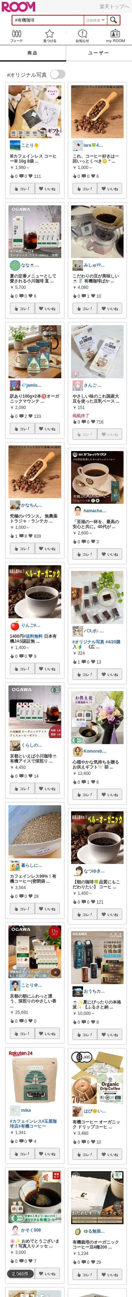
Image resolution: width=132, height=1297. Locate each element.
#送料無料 (33, 636)
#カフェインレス (26, 1121)
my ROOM (115, 36)
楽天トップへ (114, 6)
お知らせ (82, 36)
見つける (49, 36)
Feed (16, 36)
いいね (50, 189)
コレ (25, 189)
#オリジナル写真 (89, 641)
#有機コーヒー (32, 1126)
